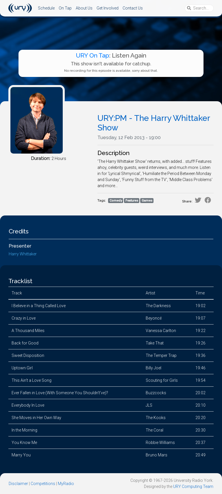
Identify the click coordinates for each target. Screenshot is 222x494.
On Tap (65, 8)
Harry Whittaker (23, 254)
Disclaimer (18, 483)
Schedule (46, 8)
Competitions (43, 483)
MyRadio (66, 483)
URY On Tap (92, 55)
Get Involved (108, 8)
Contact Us (133, 8)
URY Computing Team (193, 486)
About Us (84, 8)
